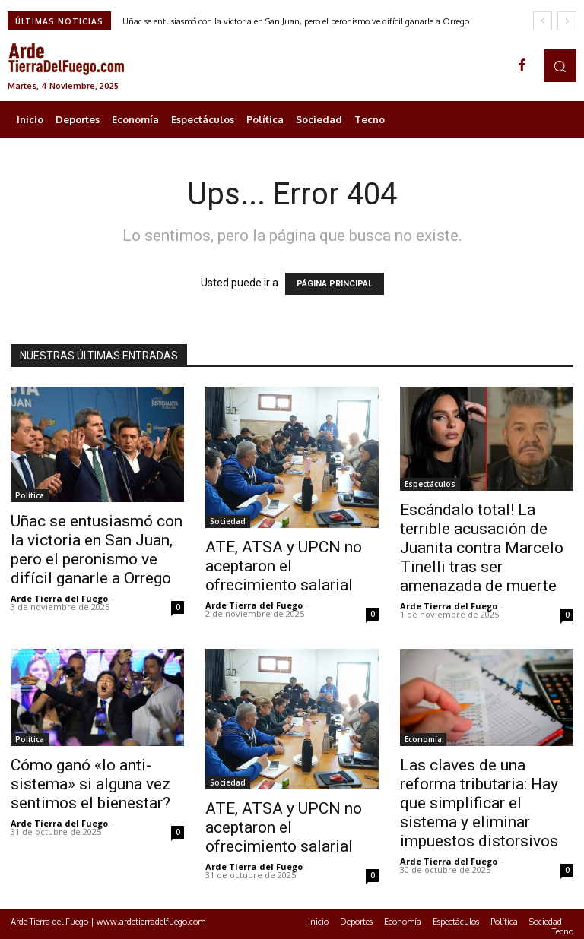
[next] (566, 20)
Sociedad (228, 521)
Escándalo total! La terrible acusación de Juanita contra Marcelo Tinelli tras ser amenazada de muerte (481, 548)
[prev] (542, 20)
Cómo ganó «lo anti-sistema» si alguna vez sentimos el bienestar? (90, 784)
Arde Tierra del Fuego (59, 598)
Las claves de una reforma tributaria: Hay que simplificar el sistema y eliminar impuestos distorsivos (479, 803)
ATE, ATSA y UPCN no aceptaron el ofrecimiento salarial (283, 566)
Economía (423, 739)
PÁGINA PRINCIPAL (335, 284)
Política (29, 495)
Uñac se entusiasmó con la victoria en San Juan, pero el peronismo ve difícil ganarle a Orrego (295, 21)
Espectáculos (430, 484)
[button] (560, 65)
